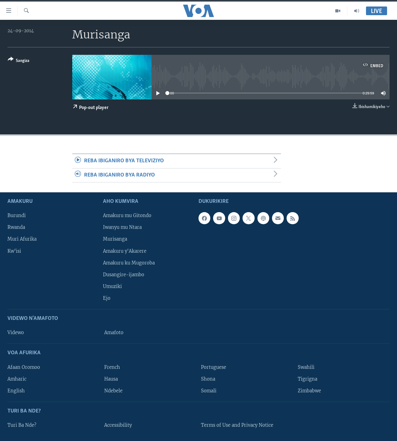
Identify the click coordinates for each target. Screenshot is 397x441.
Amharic (16, 379)
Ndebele (113, 391)
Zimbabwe (309, 391)
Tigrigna (307, 379)
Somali (208, 391)
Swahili (306, 367)
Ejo (106, 298)
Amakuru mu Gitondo (127, 215)
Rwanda (16, 227)
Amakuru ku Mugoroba (129, 263)
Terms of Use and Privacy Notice (237, 425)
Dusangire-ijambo (123, 274)
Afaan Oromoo (23, 367)
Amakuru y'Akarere (124, 251)
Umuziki (112, 286)
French (112, 367)
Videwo (15, 332)
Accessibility (118, 425)
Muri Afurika (22, 239)
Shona (208, 379)
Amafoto (113, 332)
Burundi (16, 215)
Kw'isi (14, 251)
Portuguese (213, 367)
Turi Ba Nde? (21, 425)
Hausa (111, 379)
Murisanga (115, 239)
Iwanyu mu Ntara (122, 227)
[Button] (18, 61)
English (16, 391)
